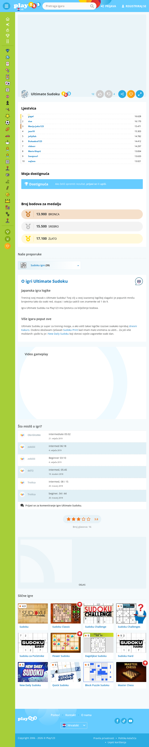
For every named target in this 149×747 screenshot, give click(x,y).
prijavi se (91, 184)
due (30, 121)
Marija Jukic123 (36, 126)
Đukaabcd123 (35, 141)
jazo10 (31, 131)
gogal (31, 116)
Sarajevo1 (33, 156)
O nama (86, 715)
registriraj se (134, 6)
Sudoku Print (70, 330)
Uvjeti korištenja (117, 742)
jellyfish (32, 136)
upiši (103, 184)
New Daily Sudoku (58, 333)
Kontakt (70, 715)
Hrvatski (70, 725)
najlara (31, 161)
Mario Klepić (34, 151)
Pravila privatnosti (103, 738)
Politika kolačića (127, 738)
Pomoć (55, 715)
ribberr (31, 146)
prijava (108, 6)
